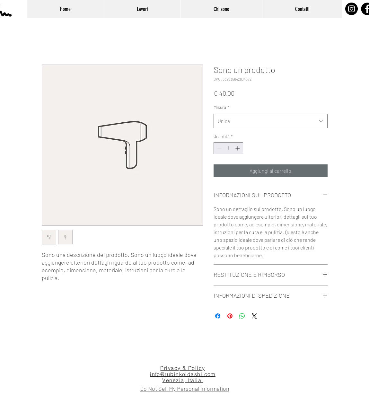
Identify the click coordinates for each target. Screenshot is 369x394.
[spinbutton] (228, 148)
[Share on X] (254, 316)
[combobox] (271, 121)
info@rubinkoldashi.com (182, 374)
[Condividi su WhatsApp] (242, 316)
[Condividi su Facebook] (218, 316)
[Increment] (238, 148)
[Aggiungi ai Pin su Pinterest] (230, 316)
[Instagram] (351, 9)
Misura (221, 107)
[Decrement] (219, 148)
